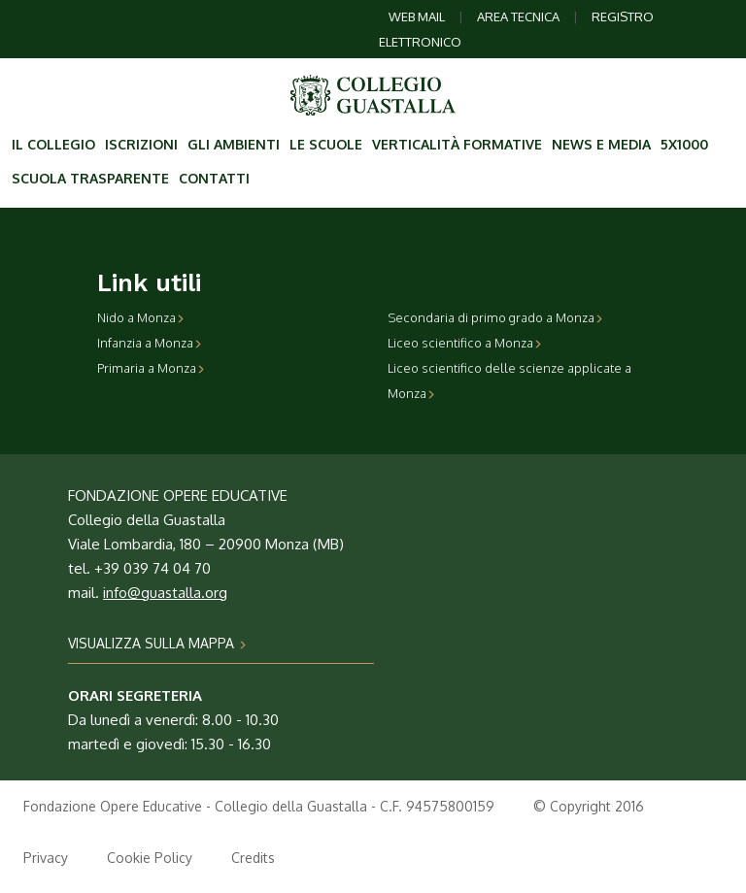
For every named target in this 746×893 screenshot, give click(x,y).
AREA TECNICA (518, 16)
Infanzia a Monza (149, 342)
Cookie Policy (149, 857)
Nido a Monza (141, 317)
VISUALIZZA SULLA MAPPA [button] (157, 643)
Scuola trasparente (90, 178)
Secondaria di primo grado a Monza (495, 317)
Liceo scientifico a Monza (465, 342)
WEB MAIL (417, 16)
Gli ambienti (233, 144)
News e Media (601, 144)
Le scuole (325, 144)
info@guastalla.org (165, 592)
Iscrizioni (141, 144)
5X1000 (684, 144)
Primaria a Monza (151, 368)
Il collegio (53, 144)
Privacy (45, 857)
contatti (214, 178)
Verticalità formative (457, 144)
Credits (253, 857)
